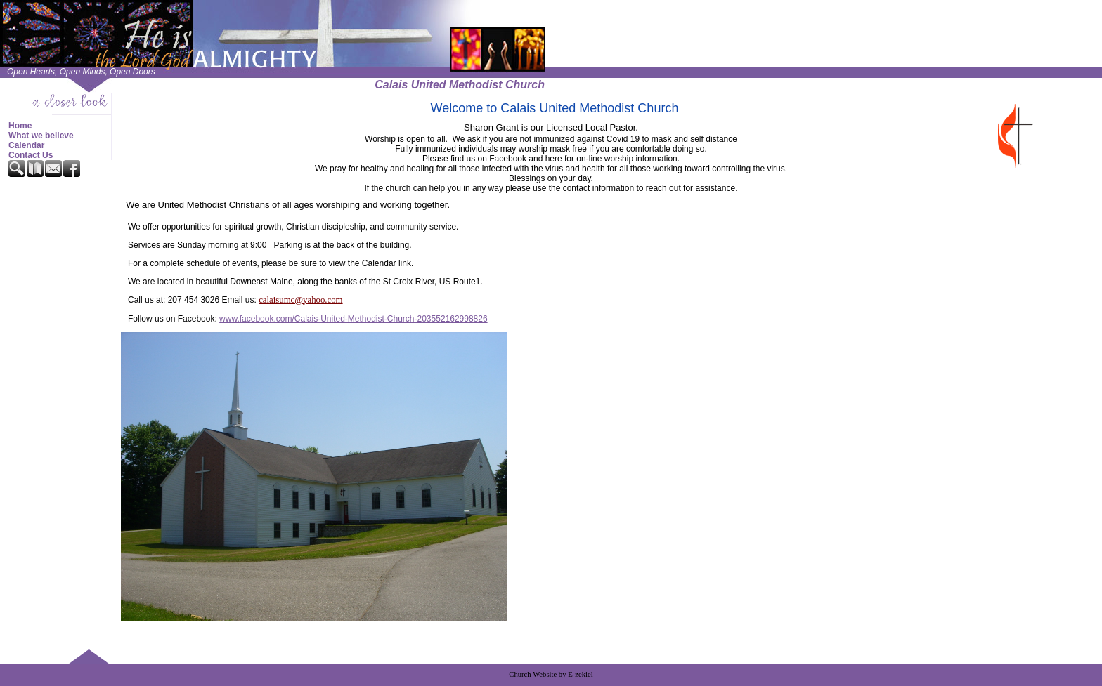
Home (20, 126)
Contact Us (30, 155)
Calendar (26, 145)
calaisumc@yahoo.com (300, 300)
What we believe (41, 135)
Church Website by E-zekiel (550, 674)
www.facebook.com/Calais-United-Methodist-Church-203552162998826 (353, 319)
